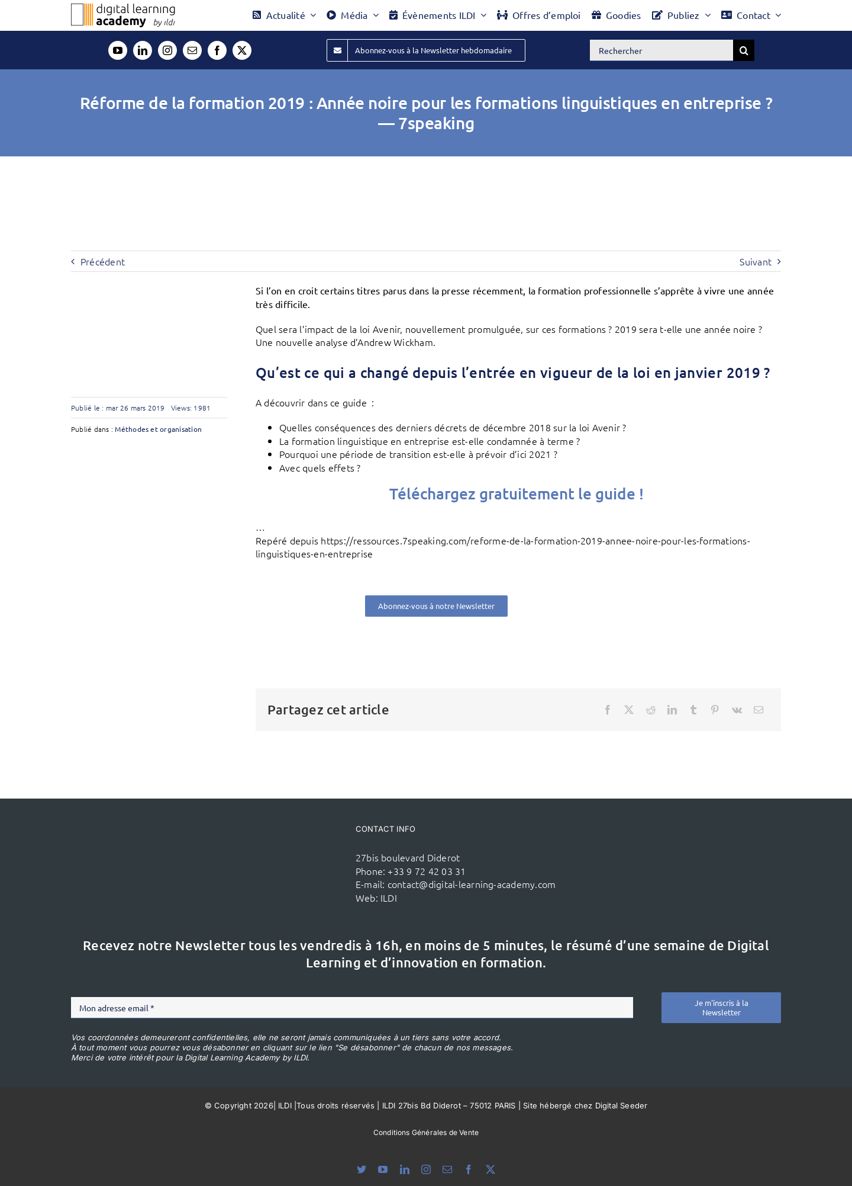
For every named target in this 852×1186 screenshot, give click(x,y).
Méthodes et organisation (158, 429)
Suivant (756, 261)
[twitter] (242, 50)
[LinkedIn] (672, 709)
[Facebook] (607, 709)
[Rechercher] (661, 50)
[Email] (758, 709)
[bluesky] (361, 1169)
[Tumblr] (693, 709)
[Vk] (737, 709)
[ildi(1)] (285, 843)
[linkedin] (142, 50)
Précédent (102, 261)
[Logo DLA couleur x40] (123, 8)
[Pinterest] (714, 709)
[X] (629, 709)
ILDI (388, 897)
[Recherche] (743, 50)
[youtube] (117, 50)
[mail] (192, 50)
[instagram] (167, 50)
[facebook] (217, 50)
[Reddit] (650, 709)
